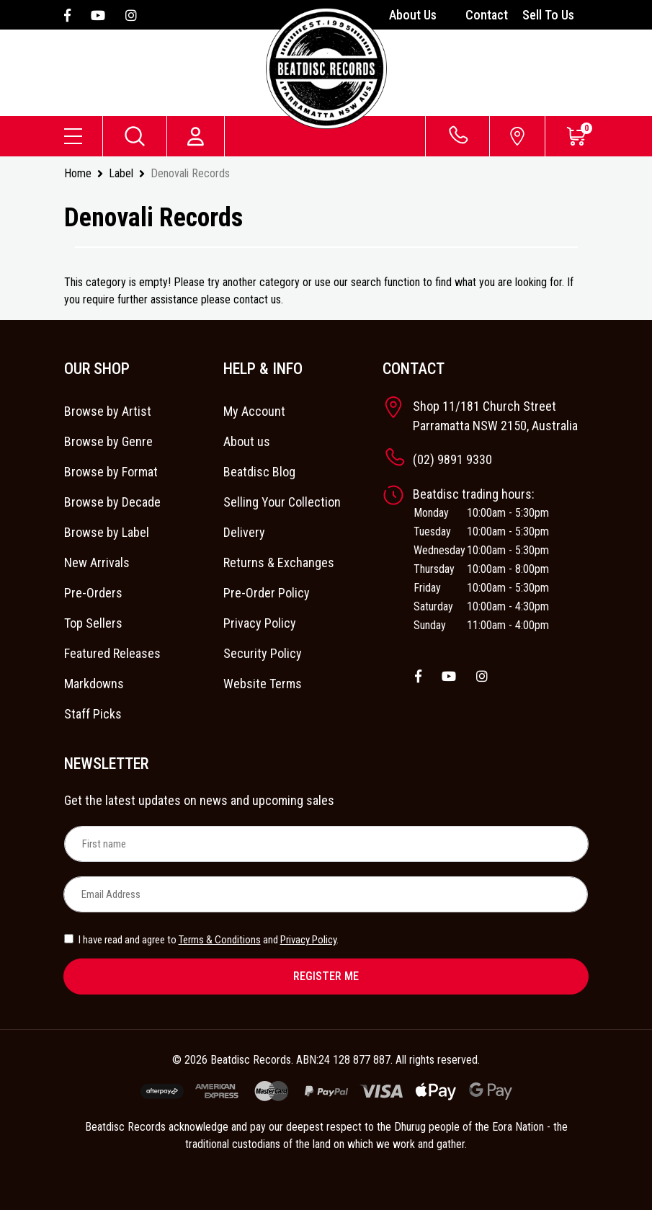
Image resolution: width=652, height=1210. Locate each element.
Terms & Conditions (220, 939)
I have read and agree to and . (201, 939)
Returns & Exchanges (278, 562)
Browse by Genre (108, 441)
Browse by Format (111, 471)
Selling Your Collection (282, 502)
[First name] (326, 844)
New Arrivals (97, 562)
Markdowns (94, 683)
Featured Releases (112, 653)
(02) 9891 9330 (452, 459)
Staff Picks (93, 713)
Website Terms (262, 683)
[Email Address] (325, 894)
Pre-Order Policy (266, 592)
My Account (254, 411)
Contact (486, 14)
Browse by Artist (107, 411)
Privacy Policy (259, 623)
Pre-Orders (93, 592)
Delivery (244, 532)
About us (246, 441)
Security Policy (262, 653)
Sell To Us (548, 14)
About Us (413, 14)
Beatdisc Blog (259, 471)
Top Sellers (93, 623)
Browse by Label (106, 532)
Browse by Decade (112, 502)
